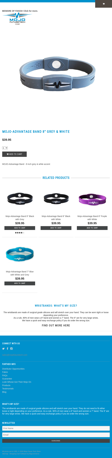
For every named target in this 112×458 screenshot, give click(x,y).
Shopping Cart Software (18, 454)
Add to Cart (14, 154)
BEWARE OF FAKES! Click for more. (20, 11)
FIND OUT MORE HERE (56, 325)
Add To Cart (19, 228)
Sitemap (5, 454)
